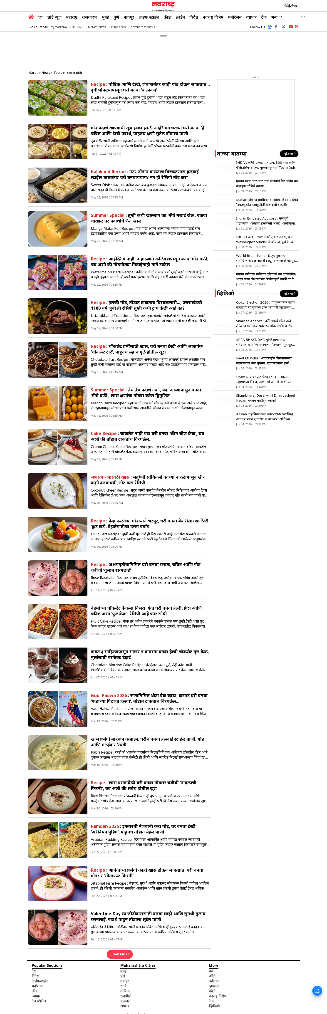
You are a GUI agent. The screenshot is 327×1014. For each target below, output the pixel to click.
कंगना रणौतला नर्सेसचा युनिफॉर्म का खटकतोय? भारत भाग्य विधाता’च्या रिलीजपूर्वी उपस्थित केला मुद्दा (267, 277)
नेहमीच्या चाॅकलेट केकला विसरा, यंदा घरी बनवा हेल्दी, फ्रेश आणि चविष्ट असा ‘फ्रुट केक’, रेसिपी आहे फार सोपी (146, 610)
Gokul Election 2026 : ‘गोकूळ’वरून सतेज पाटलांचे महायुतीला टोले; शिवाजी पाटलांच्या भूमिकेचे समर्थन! (265, 305)
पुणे (116, 17)
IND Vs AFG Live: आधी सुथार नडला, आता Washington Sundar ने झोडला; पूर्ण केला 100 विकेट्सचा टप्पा (265, 239)
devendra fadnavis (143, 27)
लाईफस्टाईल (40, 981)
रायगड (124, 1006)
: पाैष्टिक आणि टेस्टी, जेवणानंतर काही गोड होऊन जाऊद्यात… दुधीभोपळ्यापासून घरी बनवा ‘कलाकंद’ (150, 87)
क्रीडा (167, 17)
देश (40, 17)
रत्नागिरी (125, 996)
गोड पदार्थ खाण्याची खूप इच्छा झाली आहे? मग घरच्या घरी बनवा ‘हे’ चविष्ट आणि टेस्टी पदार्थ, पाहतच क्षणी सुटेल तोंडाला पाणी (148, 130)
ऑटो (212, 976)
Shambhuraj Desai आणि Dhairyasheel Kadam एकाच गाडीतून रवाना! (265, 398)
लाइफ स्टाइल (149, 17)
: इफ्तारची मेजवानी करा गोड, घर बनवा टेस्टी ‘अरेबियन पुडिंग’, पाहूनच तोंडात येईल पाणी (143, 829)
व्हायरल (214, 986)
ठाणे (123, 986)
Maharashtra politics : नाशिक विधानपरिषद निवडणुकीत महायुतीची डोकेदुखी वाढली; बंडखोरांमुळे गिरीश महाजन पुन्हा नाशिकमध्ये (267, 202)
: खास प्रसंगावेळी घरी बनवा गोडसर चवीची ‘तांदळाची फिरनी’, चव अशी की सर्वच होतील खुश (143, 785)
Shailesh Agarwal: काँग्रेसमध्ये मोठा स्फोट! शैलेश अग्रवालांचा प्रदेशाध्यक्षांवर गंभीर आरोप (264, 323)
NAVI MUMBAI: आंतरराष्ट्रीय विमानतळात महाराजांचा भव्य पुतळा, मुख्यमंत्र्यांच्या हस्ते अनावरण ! (264, 361)
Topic (58, 72)
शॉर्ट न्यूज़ (54, 17)
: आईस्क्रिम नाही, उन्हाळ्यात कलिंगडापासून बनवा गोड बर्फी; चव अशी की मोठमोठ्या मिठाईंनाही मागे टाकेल (149, 261)
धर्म (211, 971)
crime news (118, 27)
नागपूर (129, 17)
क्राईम (180, 17)
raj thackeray (59, 27)
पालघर (125, 1001)
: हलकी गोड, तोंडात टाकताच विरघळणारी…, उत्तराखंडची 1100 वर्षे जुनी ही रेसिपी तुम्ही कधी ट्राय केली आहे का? (146, 305)
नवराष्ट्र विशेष (213, 17)
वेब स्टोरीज (39, 1001)
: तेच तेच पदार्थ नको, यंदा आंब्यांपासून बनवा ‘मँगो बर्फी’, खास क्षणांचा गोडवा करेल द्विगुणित (146, 392)
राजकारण (89, 17)
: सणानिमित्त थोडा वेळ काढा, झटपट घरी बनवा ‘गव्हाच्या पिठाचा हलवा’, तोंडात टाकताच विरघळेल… (149, 698)
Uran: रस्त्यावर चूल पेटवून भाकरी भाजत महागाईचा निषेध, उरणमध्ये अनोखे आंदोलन (263, 379)
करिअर (214, 981)
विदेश (193, 17)
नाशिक (125, 991)
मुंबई (105, 17)
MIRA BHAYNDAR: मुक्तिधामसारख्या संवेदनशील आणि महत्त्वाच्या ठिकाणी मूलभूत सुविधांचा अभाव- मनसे (264, 342)
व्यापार (251, 17)
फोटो (212, 991)
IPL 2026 (77, 27)
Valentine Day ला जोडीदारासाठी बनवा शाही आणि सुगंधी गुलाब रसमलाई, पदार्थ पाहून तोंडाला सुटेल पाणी (148, 916)
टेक (264, 17)
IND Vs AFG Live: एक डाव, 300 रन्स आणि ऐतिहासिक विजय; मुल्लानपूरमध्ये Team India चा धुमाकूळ (266, 165)
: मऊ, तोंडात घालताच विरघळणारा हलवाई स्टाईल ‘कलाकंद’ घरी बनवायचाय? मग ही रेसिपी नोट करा (145, 174)
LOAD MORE (120, 954)
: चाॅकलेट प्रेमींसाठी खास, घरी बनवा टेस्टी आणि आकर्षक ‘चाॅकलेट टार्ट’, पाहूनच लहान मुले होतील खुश (147, 349)
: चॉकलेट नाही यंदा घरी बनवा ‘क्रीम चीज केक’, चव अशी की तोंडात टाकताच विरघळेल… (147, 436)
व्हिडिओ (214, 1006)
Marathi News (97, 27)
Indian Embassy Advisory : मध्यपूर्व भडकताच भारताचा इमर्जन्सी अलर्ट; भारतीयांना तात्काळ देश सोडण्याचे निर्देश (265, 221)
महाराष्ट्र (71, 17)
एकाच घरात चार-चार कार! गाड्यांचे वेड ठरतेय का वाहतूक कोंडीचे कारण (267, 183)
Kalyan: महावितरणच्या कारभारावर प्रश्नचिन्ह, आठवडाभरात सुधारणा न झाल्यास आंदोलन (265, 416)
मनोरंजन (235, 17)
